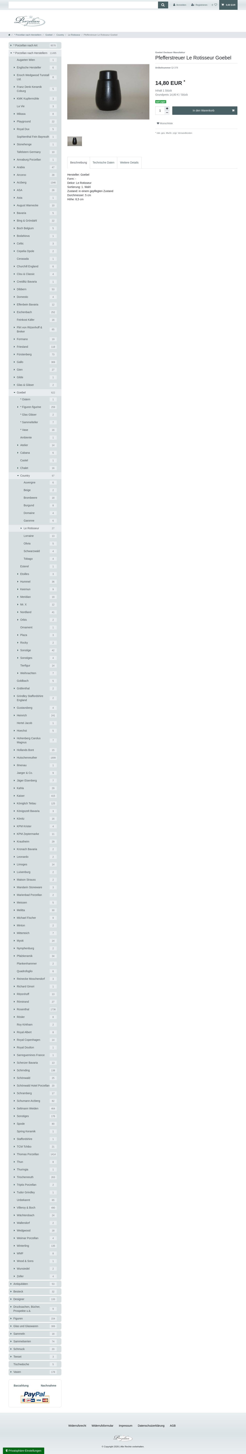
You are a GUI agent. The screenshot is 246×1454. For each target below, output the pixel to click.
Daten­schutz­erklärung (151, 1425)
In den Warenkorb (213, 110)
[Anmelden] (180, 5)
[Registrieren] (199, 5)
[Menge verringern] (167, 113)
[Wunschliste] (214, 5)
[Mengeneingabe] (160, 110)
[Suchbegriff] (83, 5)
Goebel (48, 35)
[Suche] (163, 5)
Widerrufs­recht (77, 1425)
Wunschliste (165, 123)
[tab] (78, 162)
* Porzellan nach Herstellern (27, 35)
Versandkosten (184, 133)
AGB (173, 1425)
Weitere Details (129, 162)
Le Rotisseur (73, 35)
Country (60, 35)
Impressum (125, 1425)
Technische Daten (103, 162)
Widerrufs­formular (102, 1425)
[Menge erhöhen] (167, 108)
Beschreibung (78, 162)
